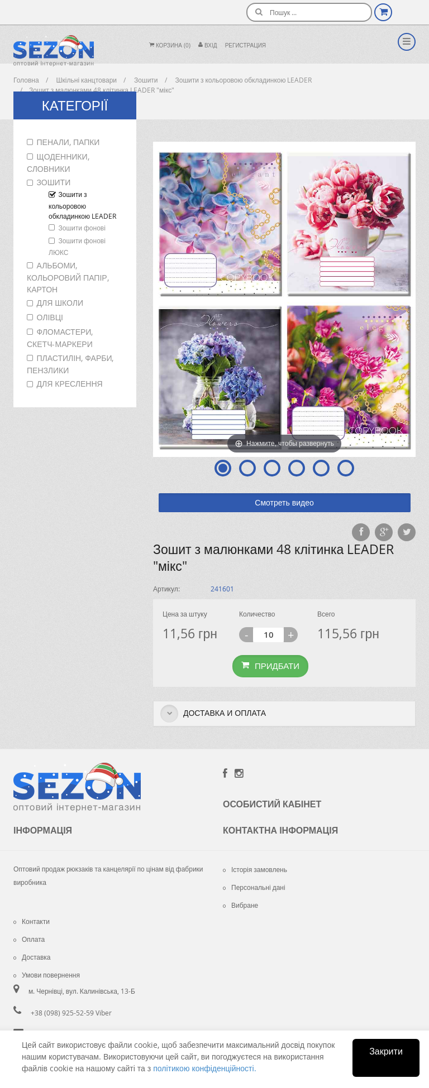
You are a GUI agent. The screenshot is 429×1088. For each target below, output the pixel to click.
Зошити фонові (82, 227)
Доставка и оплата (213, 714)
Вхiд (207, 45)
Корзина (169, 45)
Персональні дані (254, 887)
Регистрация (245, 45)
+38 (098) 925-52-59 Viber (71, 1012)
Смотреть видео (284, 502)
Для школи (60, 302)
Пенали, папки (68, 142)
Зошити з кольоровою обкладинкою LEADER (82, 205)
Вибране (240, 905)
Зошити (54, 182)
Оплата (29, 939)
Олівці (50, 317)
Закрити (386, 1051)
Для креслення (70, 383)
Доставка (32, 956)
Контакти (31, 921)
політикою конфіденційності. (204, 1068)
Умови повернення (46, 974)
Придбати (270, 665)
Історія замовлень (255, 869)
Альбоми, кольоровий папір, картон (68, 277)
